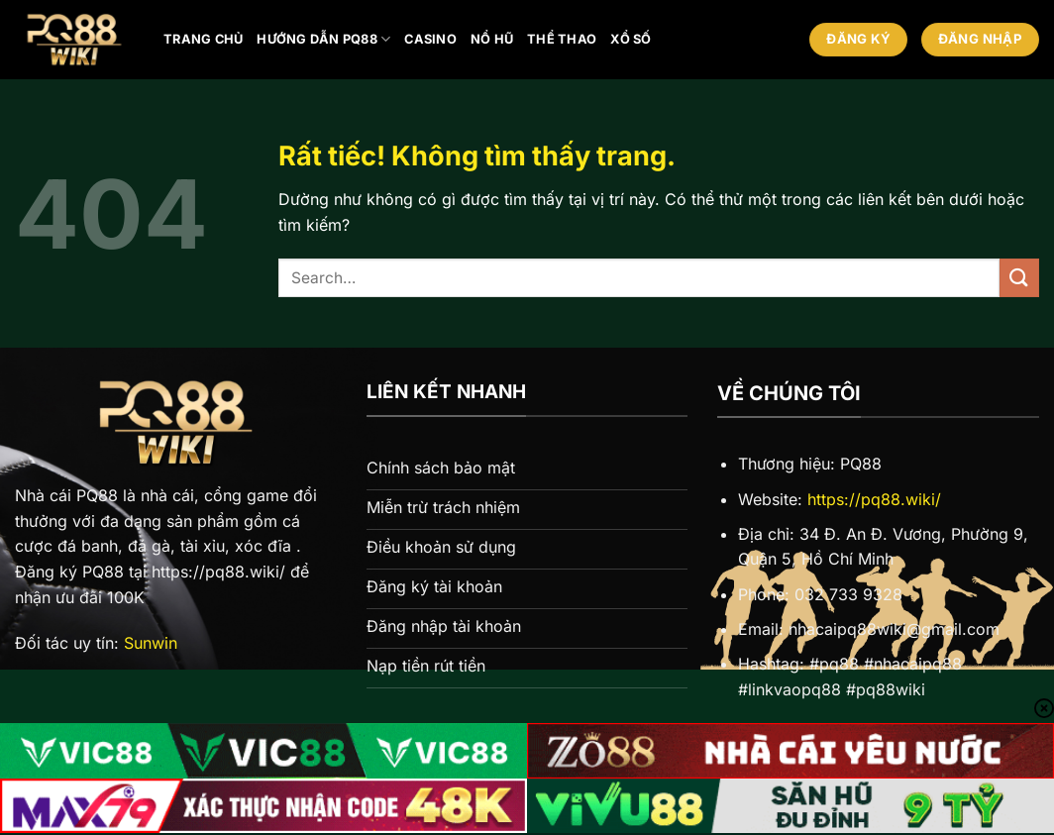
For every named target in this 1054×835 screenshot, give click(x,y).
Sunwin (150, 643)
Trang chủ (203, 39)
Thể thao (561, 39)
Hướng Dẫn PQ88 (323, 39)
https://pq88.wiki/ (874, 499)
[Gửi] (1019, 278)
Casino (430, 39)
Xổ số (630, 39)
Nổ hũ (492, 39)
